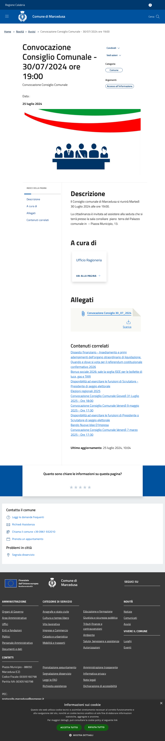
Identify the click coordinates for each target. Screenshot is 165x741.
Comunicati (130, 618)
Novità (20, 31)
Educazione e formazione (97, 611)
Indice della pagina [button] (36, 188)
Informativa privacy (94, 673)
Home (7, 31)
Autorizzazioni (91, 647)
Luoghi (128, 641)
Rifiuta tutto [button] (96, 727)
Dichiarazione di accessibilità (100, 686)
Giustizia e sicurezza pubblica (100, 618)
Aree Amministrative (14, 618)
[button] (82, 735)
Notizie (128, 611)
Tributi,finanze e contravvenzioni (92, 626)
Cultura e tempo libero (56, 618)
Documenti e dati (12, 649)
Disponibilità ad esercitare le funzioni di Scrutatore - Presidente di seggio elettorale (104, 383)
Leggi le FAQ (50, 680)
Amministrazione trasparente (100, 667)
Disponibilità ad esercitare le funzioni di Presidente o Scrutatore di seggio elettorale (105, 417)
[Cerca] (158, 17)
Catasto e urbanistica (55, 636)
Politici (6, 636)
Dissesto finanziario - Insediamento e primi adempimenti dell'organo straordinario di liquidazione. (106, 354)
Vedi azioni (114, 55)
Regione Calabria (15, 5)
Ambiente (89, 635)
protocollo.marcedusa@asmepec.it (23, 699)
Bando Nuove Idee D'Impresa (90, 425)
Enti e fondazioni (12, 630)
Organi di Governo (12, 611)
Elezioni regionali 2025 (85, 391)
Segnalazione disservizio (57, 673)
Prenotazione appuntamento (59, 667)
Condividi (114, 48)
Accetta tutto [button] (69, 727)
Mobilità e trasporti (54, 643)
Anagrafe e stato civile (56, 611)
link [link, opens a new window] (115, 720)
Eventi (127, 647)
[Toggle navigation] (7, 16)
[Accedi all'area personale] (150, 5)
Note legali (89, 680)
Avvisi (31, 31)
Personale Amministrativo (17, 643)
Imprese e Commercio (55, 630)
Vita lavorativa (51, 624)
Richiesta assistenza (55, 686)
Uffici (5, 624)
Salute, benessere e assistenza (101, 641)
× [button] (161, 703)
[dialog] (82, 720)
